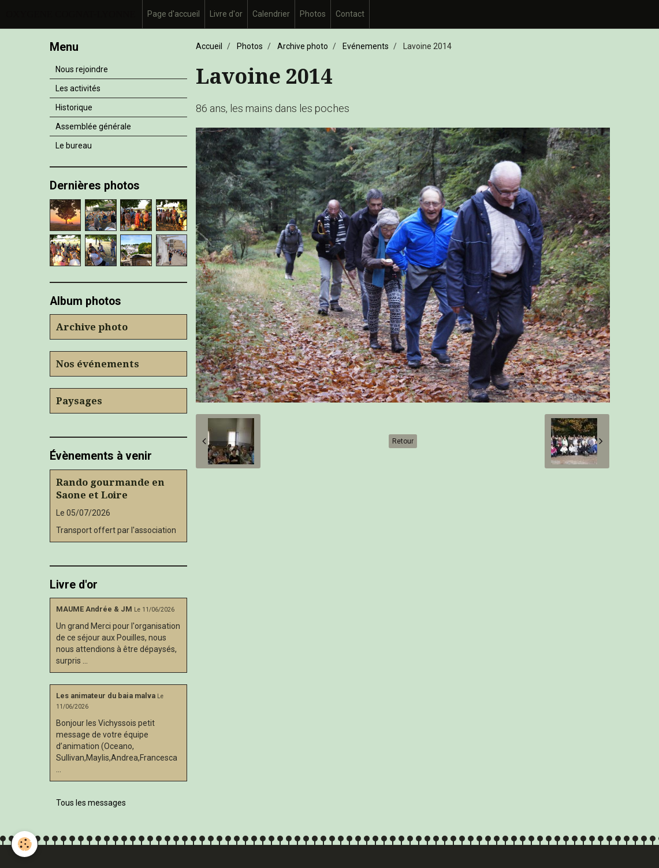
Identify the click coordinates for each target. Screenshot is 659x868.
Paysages (79, 401)
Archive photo (302, 46)
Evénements (365, 46)
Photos (313, 13)
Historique (73, 107)
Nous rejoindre (81, 69)
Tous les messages (91, 802)
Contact (350, 13)
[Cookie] (25, 844)
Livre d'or (226, 13)
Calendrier (271, 13)
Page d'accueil (173, 13)
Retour (403, 441)
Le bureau (73, 145)
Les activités (77, 88)
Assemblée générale (93, 126)
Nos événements (97, 364)
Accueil (209, 46)
